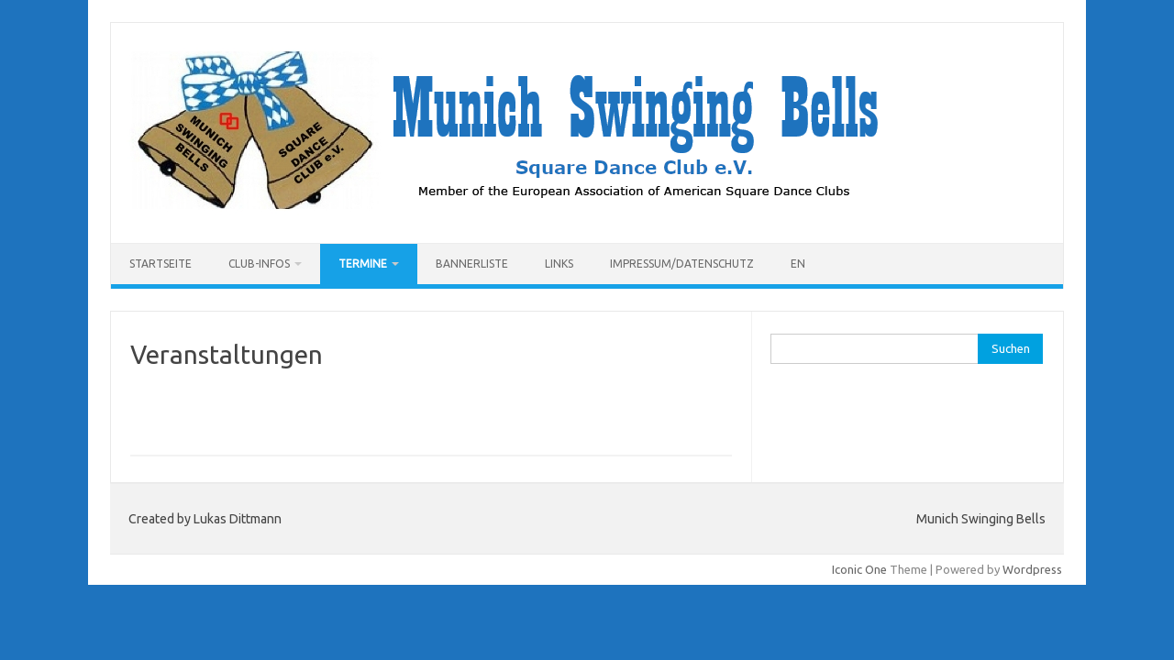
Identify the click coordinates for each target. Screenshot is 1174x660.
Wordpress (1032, 569)
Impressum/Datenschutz (682, 264)
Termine (362, 264)
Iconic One (859, 569)
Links (559, 264)
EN (798, 264)
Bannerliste (472, 264)
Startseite (160, 264)
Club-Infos (259, 264)
